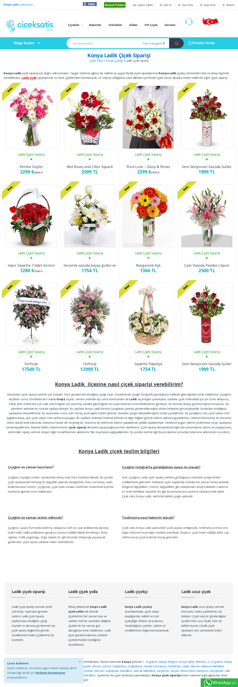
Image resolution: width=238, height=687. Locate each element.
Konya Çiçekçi (114, 60)
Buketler (95, 25)
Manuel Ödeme (115, 5)
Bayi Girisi (208, 5)
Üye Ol (165, 5)
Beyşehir (86, 666)
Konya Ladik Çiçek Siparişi (118, 55)
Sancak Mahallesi (145, 671)
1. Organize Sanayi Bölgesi (160, 662)
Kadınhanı (175, 666)
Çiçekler (74, 25)
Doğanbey (120, 666)
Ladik (186, 666)
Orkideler (115, 25)
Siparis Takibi (143, 5)
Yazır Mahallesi (86, 675)
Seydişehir (217, 671)
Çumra (107, 666)
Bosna (97, 666)
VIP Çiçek (151, 25)
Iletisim (228, 5)
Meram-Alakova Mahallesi (207, 666)
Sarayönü (163, 671)
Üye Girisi (185, 5)
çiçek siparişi (18, 4)
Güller (133, 25)
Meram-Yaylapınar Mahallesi (114, 671)
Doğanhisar (135, 666)
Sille (227, 671)
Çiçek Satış (96, 60)
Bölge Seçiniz (24, 43)
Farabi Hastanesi (156, 666)
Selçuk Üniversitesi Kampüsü (190, 671)
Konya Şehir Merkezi (193, 662)
